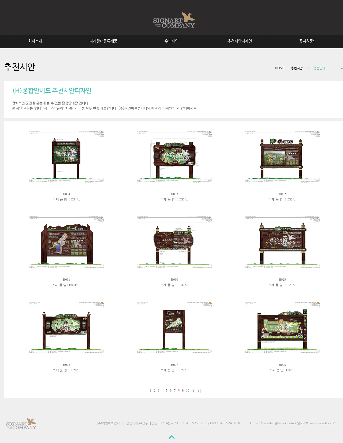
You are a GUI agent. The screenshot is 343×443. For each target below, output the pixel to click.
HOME (280, 68)
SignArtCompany (172, 20)
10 (187, 391)
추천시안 (297, 68)
